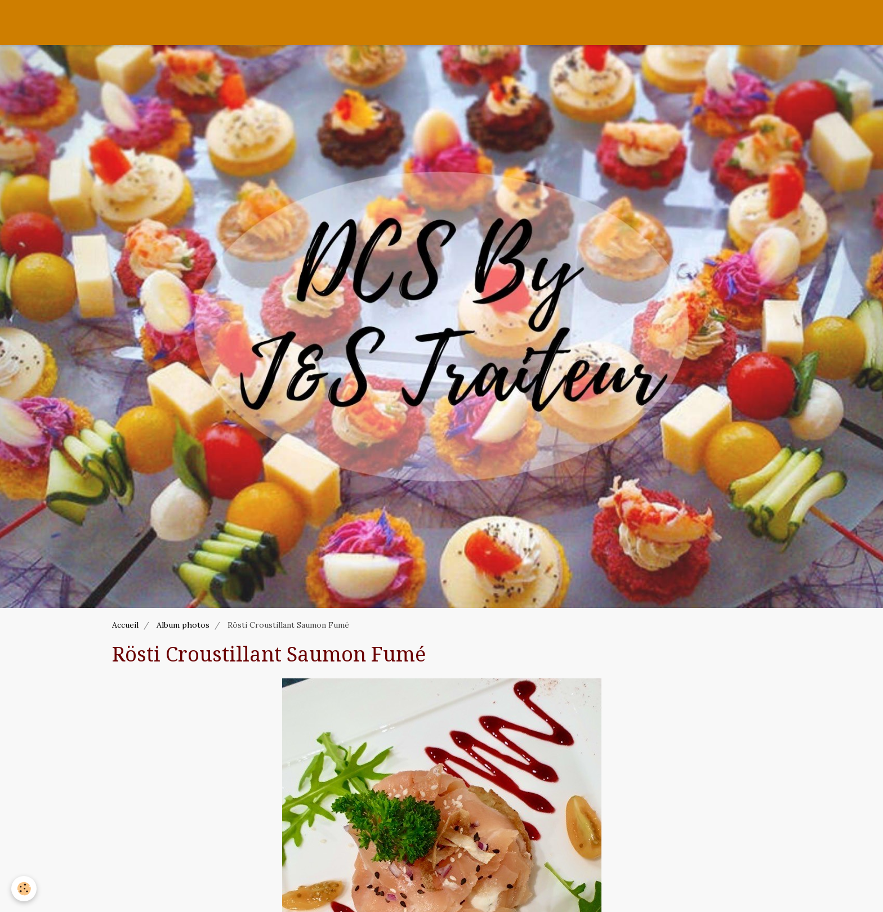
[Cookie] (24, 888)
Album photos (183, 625)
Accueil (125, 625)
